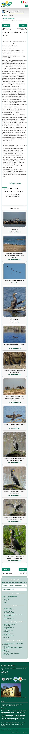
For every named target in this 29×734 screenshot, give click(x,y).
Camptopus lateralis (8, 636)
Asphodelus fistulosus (8, 625)
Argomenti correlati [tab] (8, 191)
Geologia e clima (8, 608)
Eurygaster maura (7, 630)
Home (5, 15)
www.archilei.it (4, 674)
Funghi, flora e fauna (8, 18)
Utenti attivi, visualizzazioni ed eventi (10, 705)
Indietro (6, 25)
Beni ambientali (8, 611)
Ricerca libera (8, 598)
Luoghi (5, 602)
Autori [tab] (10, 188)
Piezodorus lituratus (8, 628)
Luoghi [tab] (16, 188)
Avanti (22, 25)
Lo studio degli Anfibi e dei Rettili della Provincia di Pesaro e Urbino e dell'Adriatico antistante (13, 650)
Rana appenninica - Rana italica (11, 653)
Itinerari (5, 617)
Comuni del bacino (8, 615)
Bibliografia (6, 599)
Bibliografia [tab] (20, 191)
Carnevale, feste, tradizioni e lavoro (13, 614)
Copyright (16, 724)
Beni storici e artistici (9, 612)
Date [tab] (4, 189)
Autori (5, 601)
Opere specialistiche (9, 618)
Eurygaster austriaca (8, 633)
